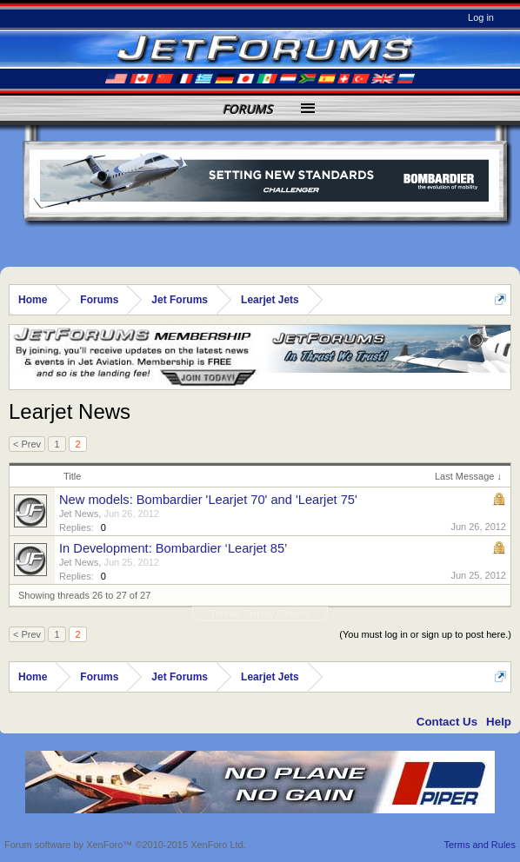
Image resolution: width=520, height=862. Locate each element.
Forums (248, 109)
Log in (481, 17)
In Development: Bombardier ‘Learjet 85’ (173, 548)
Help (498, 721)
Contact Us (447, 721)
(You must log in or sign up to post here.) (425, 634)
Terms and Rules (479, 844)
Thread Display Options (260, 613)
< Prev (27, 444)
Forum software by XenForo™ (125, 844)
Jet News (78, 513)
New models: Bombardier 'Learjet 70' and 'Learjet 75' (208, 500)
